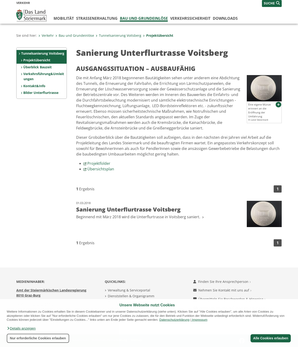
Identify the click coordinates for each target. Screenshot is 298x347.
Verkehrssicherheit (190, 18)
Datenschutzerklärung (174, 319)
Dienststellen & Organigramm (131, 296)
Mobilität (64, 18)
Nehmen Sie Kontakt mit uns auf (222, 290)
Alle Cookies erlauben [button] (270, 338)
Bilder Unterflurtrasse (40, 92)
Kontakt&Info (34, 86)
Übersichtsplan (100, 169)
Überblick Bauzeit (37, 67)
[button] (21, 328)
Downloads (225, 18)
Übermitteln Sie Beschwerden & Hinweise (229, 299)
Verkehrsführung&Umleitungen (43, 76)
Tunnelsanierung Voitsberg (118, 35)
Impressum (199, 319)
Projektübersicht (158, 35)
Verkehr (46, 35)
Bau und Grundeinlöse (144, 18)
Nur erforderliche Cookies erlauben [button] (38, 338)
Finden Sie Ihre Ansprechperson (222, 281)
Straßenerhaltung (97, 18)
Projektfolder (98, 163)
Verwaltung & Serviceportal (129, 290)
